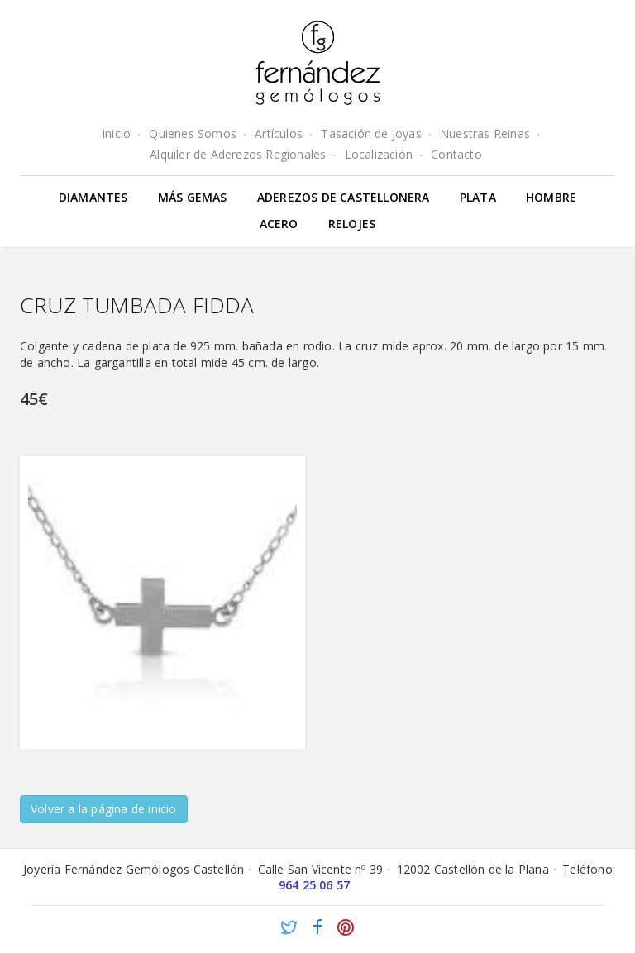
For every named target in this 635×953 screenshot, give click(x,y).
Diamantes (93, 197)
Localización (379, 154)
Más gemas (192, 197)
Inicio (116, 133)
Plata (478, 197)
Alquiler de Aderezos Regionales (238, 154)
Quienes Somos (192, 133)
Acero (279, 223)
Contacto (456, 154)
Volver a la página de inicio (104, 809)
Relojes (351, 223)
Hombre (551, 197)
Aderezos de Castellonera (343, 197)
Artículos (279, 133)
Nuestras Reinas (485, 133)
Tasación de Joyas (371, 133)
